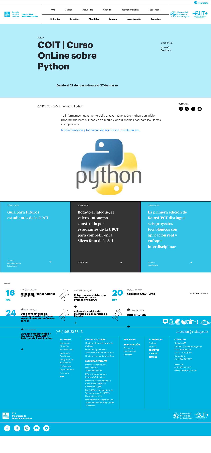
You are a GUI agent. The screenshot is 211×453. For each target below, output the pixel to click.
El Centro (55, 19)
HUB (53, 9)
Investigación (134, 19)
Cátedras (128, 354)
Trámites (156, 19)
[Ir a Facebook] (7, 428)
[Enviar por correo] (200, 109)
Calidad (68, 9)
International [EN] (130, 9)
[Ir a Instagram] (27, 428)
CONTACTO (180, 339)
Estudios (74, 19)
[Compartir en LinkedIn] (181, 109)
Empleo (113, 19)
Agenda (107, 9)
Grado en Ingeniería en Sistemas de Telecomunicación (99, 351)
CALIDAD (153, 353)
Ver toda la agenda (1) (199, 293)
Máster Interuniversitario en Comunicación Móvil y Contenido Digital (98, 383)
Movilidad (94, 19)
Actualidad (87, 9)
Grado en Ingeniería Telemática (99, 356)
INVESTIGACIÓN (132, 344)
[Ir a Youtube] (36, 428)
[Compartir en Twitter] (187, 109)
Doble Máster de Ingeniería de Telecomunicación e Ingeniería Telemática (99, 402)
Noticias (152, 343)
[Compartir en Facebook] (193, 109)
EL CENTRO (65, 339)
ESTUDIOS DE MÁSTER (96, 361)
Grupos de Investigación (130, 349)
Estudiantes (166, 50)
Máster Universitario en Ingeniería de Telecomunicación (96, 367)
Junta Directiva (66, 349)
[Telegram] (46, 428)
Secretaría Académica (65, 354)
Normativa (64, 373)
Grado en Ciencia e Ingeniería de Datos (99, 344)
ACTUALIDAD (155, 339)
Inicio (40, 28)
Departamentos (67, 369)
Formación (165, 47)
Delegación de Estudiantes (66, 361)
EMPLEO (153, 357)
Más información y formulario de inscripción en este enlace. (100, 130)
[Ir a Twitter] (17, 428)
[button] (159, 2)
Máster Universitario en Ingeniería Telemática (96, 375)
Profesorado (65, 366)
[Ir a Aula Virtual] (190, 323)
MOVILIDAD (130, 339)
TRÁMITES (154, 350)
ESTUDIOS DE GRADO (95, 339)
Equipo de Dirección (65, 344)
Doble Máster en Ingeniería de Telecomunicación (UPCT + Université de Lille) (99, 393)
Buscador (154, 9)
